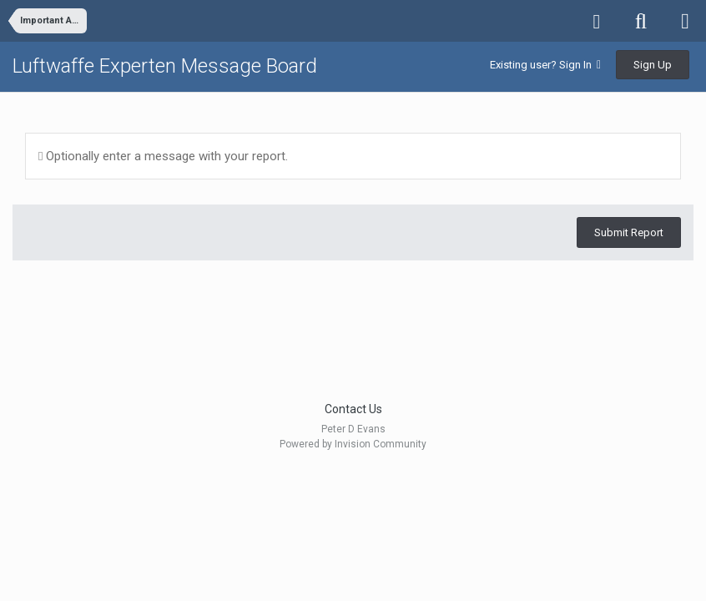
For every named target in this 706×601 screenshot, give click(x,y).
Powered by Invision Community (353, 444)
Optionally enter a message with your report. (163, 156)
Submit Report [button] (628, 232)
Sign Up (652, 64)
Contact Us (353, 409)
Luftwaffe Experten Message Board (165, 66)
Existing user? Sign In (545, 64)
